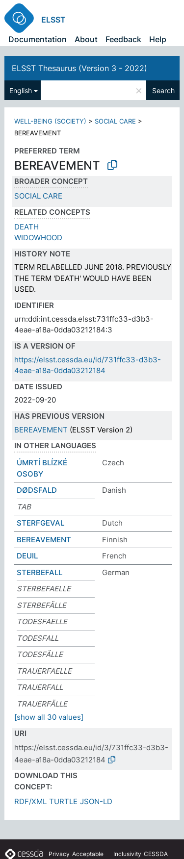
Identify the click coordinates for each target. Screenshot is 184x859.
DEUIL (27, 555)
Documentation (37, 39)
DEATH (26, 226)
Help (157, 39)
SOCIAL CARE (115, 121)
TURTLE (63, 801)
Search (163, 90)
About (86, 39)
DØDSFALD (37, 490)
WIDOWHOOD (38, 237)
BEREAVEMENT (41, 429)
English (20, 90)
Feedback (123, 39)
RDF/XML (30, 801)
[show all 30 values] (48, 717)
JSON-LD (96, 801)
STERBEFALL (39, 572)
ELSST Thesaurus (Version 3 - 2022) (79, 68)
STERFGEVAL (40, 523)
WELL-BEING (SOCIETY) (50, 121)
